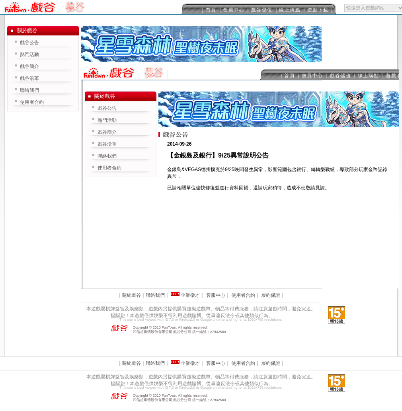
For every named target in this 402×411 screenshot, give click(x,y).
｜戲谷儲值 (259, 10)
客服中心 (215, 295)
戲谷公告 (107, 108)
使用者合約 (109, 168)
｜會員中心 (231, 10)
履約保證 (270, 295)
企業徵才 (190, 295)
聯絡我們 (107, 156)
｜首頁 (208, 10)
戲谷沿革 (107, 144)
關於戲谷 (131, 295)
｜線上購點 (287, 10)
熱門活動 (107, 120)
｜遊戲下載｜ (318, 10)
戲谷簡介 (107, 132)
